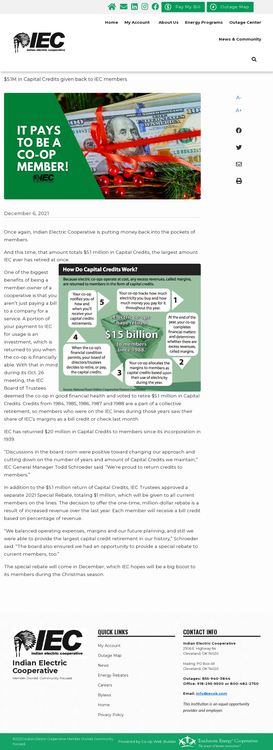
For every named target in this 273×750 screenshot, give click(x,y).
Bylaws (104, 695)
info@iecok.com (211, 694)
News (103, 665)
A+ (239, 110)
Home (111, 22)
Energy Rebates (113, 675)
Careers (105, 685)
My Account (137, 22)
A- (239, 98)
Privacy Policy (111, 714)
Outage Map (110, 655)
